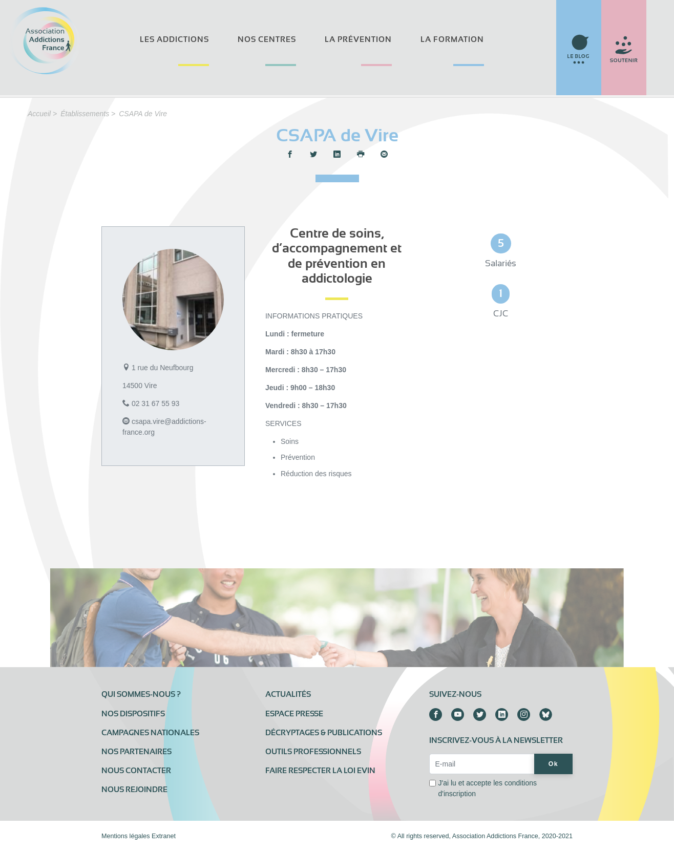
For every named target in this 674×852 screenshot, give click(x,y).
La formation (452, 39)
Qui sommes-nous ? (141, 694)
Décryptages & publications (323, 732)
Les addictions (174, 39)
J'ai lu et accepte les (487, 788)
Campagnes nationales (150, 732)
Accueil (39, 114)
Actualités (288, 694)
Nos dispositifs (133, 713)
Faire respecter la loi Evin (320, 770)
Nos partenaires (136, 751)
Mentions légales (125, 836)
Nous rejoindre (134, 789)
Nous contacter (136, 770)
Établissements (84, 114)
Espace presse (294, 713)
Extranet (164, 836)
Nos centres (267, 39)
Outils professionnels (313, 751)
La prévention (358, 39)
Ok (553, 764)
